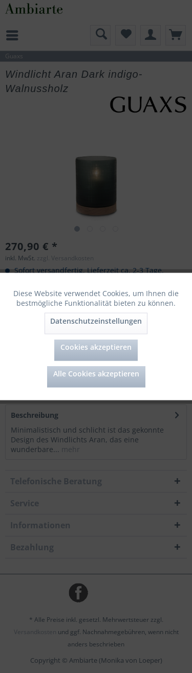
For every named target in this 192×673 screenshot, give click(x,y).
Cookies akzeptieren (96, 347)
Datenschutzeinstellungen (96, 321)
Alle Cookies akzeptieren (96, 373)
